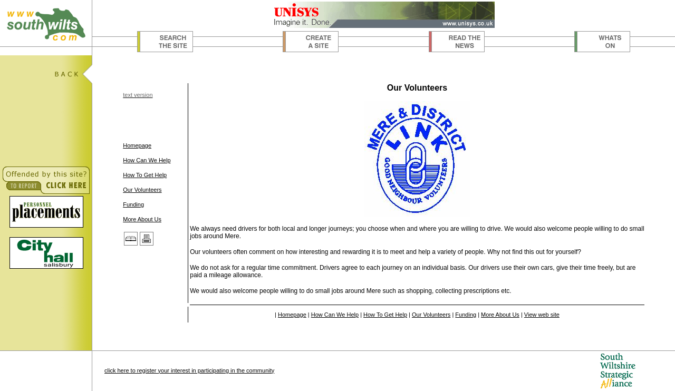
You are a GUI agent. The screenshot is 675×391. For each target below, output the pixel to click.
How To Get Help (145, 175)
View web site (542, 314)
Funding (133, 204)
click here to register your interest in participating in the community (189, 370)
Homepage (137, 145)
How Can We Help (146, 160)
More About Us (142, 219)
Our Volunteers (142, 190)
